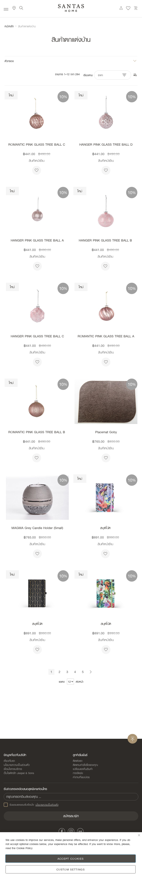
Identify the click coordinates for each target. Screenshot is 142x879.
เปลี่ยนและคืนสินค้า (83, 768)
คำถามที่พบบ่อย (81, 777)
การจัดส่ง (78, 773)
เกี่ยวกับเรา (9, 760)
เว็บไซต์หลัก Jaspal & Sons (19, 773)
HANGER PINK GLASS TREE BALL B (105, 240)
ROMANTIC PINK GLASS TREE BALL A (106, 336)
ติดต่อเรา (77, 760)
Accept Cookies (71, 858)
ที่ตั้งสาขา (14, 9)
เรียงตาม (88, 75)
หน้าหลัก (9, 26)
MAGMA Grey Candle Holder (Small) (37, 528)
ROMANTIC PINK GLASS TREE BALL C (36, 144)
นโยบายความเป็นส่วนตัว (17, 764)
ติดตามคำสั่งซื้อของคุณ (85, 764)
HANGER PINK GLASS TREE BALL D (106, 144)
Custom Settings (70, 869)
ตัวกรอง (9, 61)
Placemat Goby (106, 432)
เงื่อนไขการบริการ (13, 768)
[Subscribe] (71, 816)
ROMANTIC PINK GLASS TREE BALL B (36, 432)
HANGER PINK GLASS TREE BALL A (37, 240)
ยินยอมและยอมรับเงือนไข (31, 805)
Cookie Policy (24, 848)
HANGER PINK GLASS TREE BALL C (37, 336)
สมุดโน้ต (105, 528)
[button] (36, 170)
